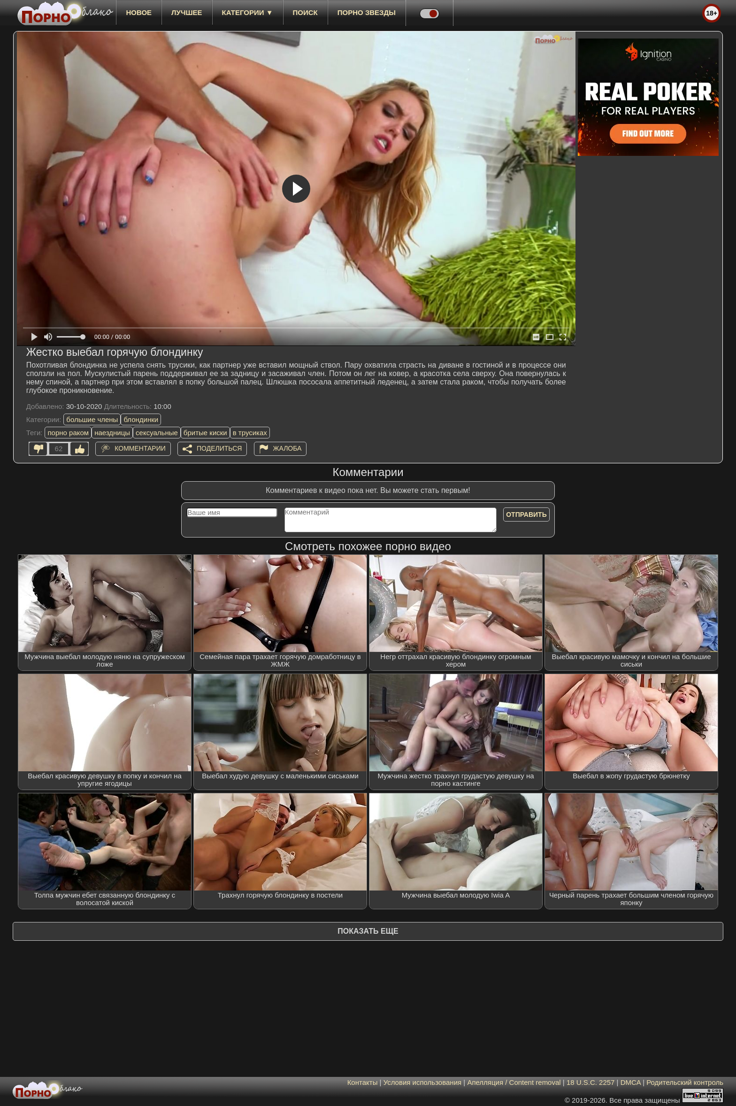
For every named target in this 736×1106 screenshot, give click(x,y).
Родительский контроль (684, 1082)
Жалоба (287, 448)
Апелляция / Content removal (513, 1082)
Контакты (362, 1082)
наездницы (112, 433)
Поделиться (219, 448)
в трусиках (250, 433)
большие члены (92, 419)
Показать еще (367, 931)
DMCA (631, 1082)
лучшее (186, 12)
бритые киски (205, 433)
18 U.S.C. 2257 (591, 1082)
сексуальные (157, 433)
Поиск (305, 12)
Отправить (526, 514)
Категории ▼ (247, 12)
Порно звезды (366, 12)
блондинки (140, 419)
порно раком (68, 433)
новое (139, 12)
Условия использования (422, 1082)
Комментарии (140, 448)
